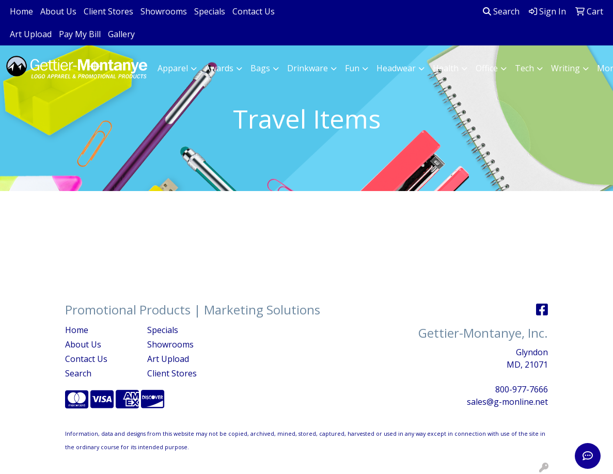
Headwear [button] (396, 68)
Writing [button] (565, 68)
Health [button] (446, 68)
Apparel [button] (173, 68)
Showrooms (163, 11)
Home (21, 11)
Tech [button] (524, 68)
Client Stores (108, 11)
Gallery (121, 34)
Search (501, 11)
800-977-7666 (521, 389)
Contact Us (253, 11)
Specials (209, 11)
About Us (58, 11)
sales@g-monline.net (507, 401)
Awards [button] (219, 68)
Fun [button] (352, 68)
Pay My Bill (80, 34)
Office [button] (487, 68)
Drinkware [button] (307, 68)
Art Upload (31, 34)
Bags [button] (260, 68)
